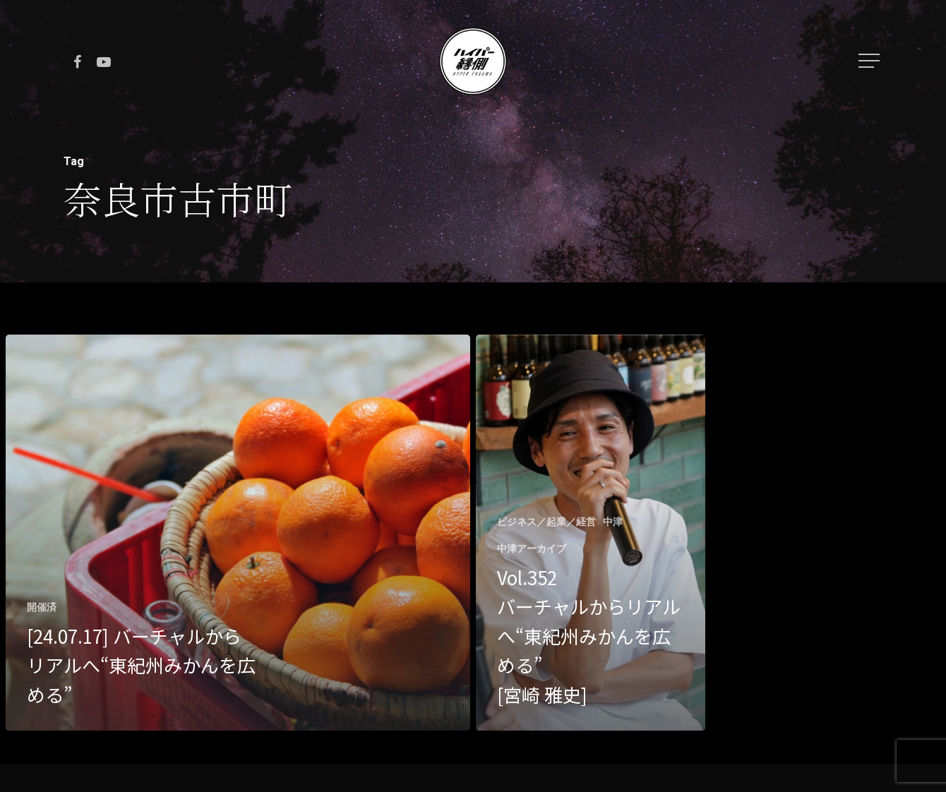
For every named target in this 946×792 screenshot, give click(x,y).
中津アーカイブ (531, 548)
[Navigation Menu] (870, 61)
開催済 (41, 607)
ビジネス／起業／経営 (546, 521)
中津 (613, 521)
